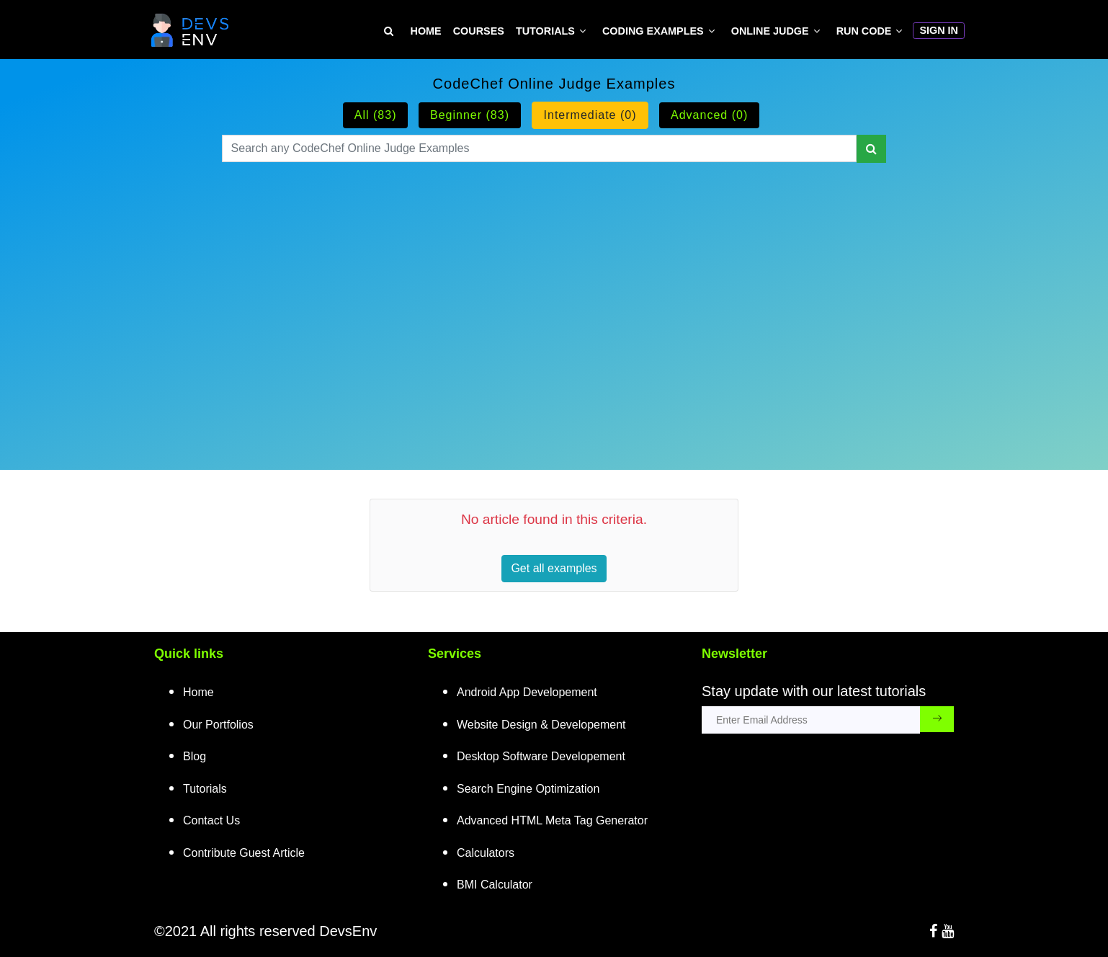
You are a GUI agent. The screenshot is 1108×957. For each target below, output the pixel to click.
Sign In (938, 30)
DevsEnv (348, 931)
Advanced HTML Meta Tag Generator (552, 820)
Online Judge (770, 31)
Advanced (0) (709, 115)
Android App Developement (527, 692)
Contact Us (211, 820)
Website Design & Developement (541, 724)
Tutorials (545, 31)
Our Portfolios (218, 724)
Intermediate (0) (590, 115)
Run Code (864, 31)
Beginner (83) (469, 115)
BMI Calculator (494, 884)
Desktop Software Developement (541, 756)
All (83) (375, 115)
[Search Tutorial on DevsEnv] (388, 31)
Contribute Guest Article (244, 853)
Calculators (485, 853)
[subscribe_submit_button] (937, 719)
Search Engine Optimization (528, 789)
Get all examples (554, 568)
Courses (478, 31)
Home (426, 31)
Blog (194, 756)
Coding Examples (653, 31)
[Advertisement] (554, 298)
